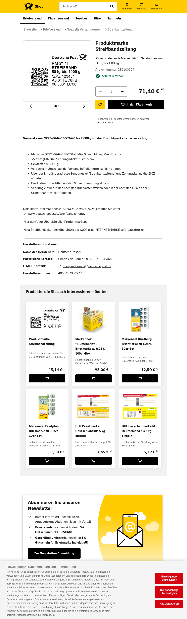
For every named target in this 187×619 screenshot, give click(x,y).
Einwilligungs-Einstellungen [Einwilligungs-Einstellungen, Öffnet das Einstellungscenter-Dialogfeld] (169, 581)
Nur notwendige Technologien (169, 595)
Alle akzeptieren (169, 606)
